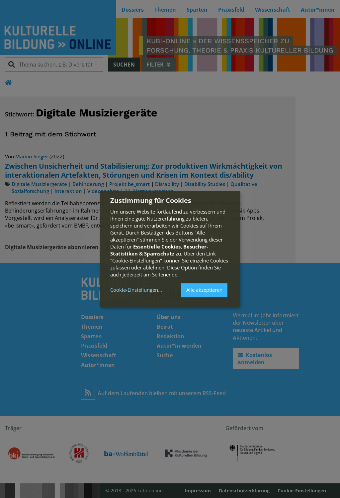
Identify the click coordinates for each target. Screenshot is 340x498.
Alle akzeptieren (204, 290)
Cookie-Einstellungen (134, 290)
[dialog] (170, 249)
